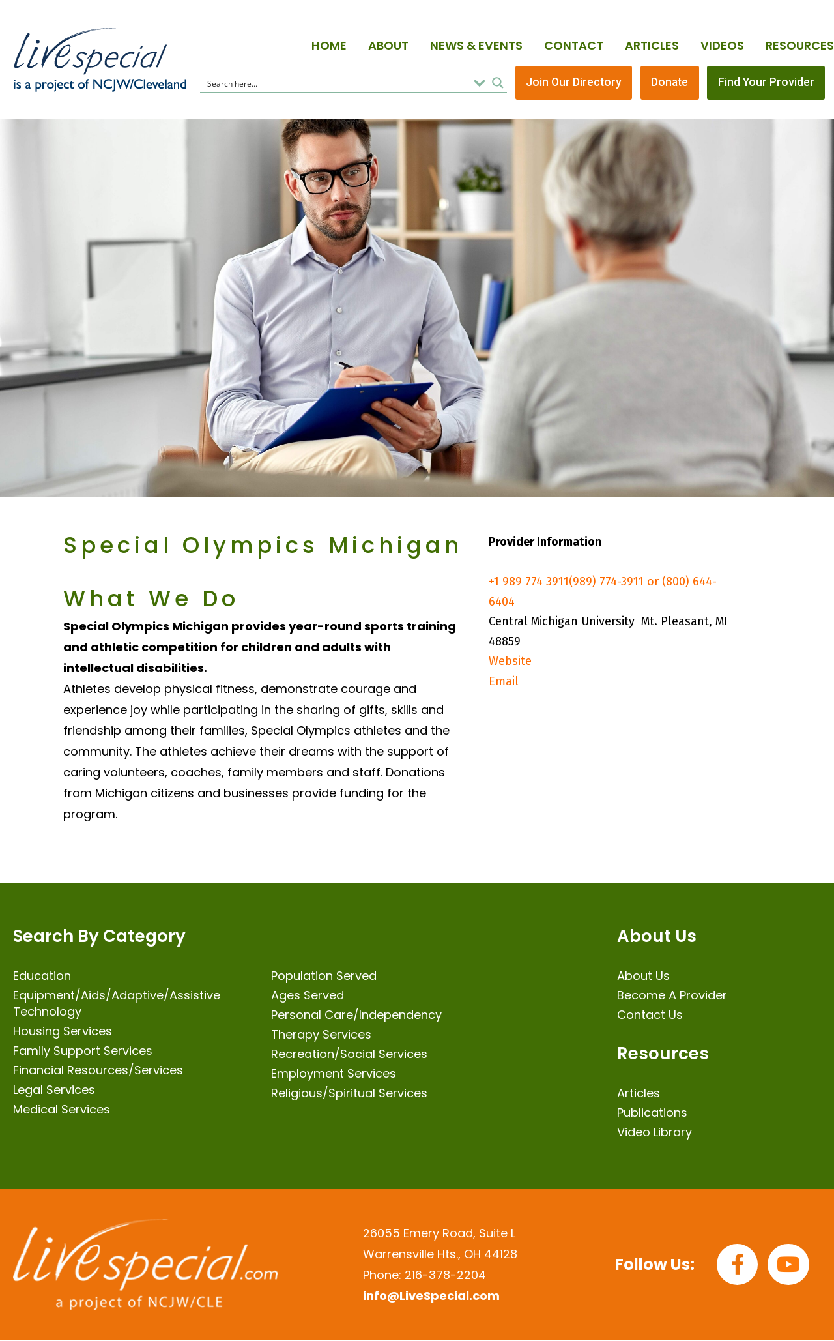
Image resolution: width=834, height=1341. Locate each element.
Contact (573, 45)
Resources (800, 45)
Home (329, 45)
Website (510, 662)
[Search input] (336, 83)
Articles (652, 45)
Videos (722, 45)
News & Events (476, 45)
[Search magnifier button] (498, 83)
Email (504, 682)
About (388, 45)
